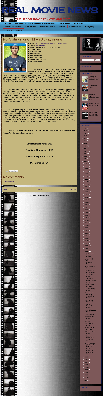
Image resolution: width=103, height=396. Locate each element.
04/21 (87, 248)
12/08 (87, 171)
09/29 (87, 197)
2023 (85, 135)
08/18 (87, 210)
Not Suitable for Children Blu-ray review (90, 280)
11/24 (87, 176)
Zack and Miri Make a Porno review (89, 306)
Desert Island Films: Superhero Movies (89, 261)
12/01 (87, 174)
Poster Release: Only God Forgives (89, 255)
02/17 (87, 372)
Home (40, 189)
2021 (85, 141)
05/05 (87, 243)
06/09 (87, 230)
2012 (85, 381)
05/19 (87, 238)
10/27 (87, 187)
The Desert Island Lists (75, 27)
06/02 (87, 233)
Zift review (88, 321)
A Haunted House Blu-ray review (90, 267)
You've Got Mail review (89, 317)
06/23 (87, 225)
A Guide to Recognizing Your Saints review (89, 338)
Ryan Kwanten (39, 43)
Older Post (72, 189)
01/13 (87, 377)
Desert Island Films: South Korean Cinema (94, 114)
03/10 (87, 367)
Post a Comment (9, 181)
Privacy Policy (8, 30)
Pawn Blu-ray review (89, 275)
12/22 (87, 166)
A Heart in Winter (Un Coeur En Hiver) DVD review (90, 346)
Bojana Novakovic (62, 43)
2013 (85, 161)
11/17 (87, 179)
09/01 (87, 207)
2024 (85, 133)
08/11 (87, 212)
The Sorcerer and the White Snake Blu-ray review (90, 295)
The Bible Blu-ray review (90, 289)
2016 (85, 153)
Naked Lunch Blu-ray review (90, 285)
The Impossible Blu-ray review (90, 271)
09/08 (87, 205)
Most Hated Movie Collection (47, 27)
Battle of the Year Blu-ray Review (94, 104)
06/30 (87, 223)
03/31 (87, 359)
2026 (85, 128)
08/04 (87, 215)
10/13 (87, 192)
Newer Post (7, 189)
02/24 (87, 370)
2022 (85, 138)
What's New (8, 23)
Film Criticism (62, 27)
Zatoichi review (89, 314)
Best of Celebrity (78, 23)
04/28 (87, 246)
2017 (85, 151)
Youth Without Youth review (89, 301)
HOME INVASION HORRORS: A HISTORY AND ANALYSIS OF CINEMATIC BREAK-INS (35, 23)
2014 (85, 159)
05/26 (87, 235)
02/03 (87, 375)
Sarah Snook (52, 43)
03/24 (87, 362)
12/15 (87, 169)
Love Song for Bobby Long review (89, 352)
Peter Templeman (40, 45)
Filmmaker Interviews (64, 23)
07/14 (87, 220)
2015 (85, 156)
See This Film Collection (30, 27)
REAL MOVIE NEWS (49, 10)
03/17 (87, 364)
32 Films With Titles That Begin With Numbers (94, 78)
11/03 (87, 184)
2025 (85, 130)
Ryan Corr (46, 43)
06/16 (87, 228)
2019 (85, 146)
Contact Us (19, 30)
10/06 (87, 194)
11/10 (87, 181)
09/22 (87, 199)
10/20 (87, 189)
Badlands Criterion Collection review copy (94, 97)
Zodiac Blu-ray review (89, 324)
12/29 (87, 163)
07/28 (87, 217)
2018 (85, 148)
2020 (85, 143)
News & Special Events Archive (13, 27)
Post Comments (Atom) (43, 195)
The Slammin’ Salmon (93, 86)
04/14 (87, 251)
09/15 (87, 202)
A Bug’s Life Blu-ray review (89, 328)
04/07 (87, 357)
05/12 (87, 241)
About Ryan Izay (89, 27)
